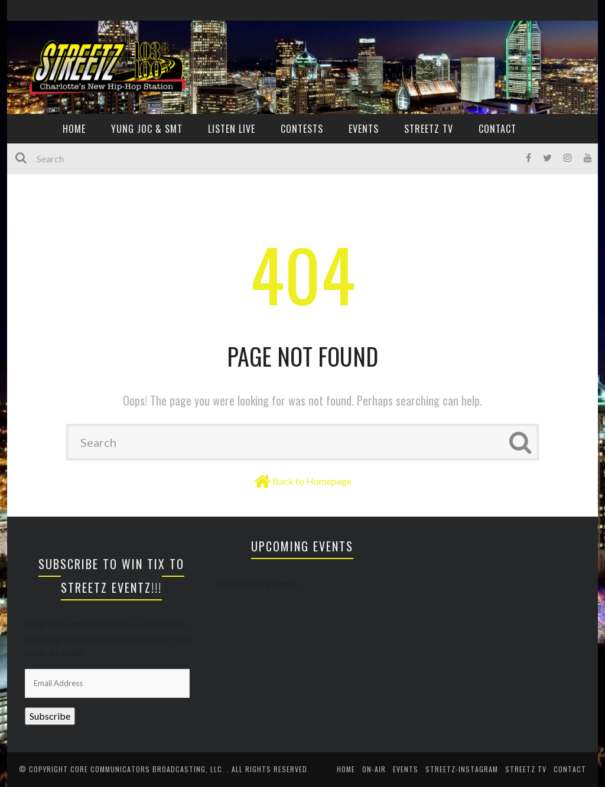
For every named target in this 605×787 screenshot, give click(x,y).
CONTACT (497, 129)
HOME (74, 129)
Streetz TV (428, 129)
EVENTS (364, 129)
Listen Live (231, 129)
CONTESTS (302, 129)
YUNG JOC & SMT (147, 129)
